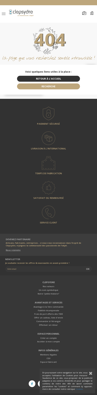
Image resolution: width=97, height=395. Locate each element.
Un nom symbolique (48, 290)
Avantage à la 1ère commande (49, 306)
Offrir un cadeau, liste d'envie (48, 317)
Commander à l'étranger (48, 321)
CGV (48, 358)
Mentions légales (48, 354)
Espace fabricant (48, 362)
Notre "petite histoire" (48, 293)
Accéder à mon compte (48, 341)
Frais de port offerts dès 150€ (48, 314)
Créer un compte (48, 338)
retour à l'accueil (48, 78)
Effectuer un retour (48, 325)
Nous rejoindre (13, 250)
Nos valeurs (48, 286)
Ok (88, 269)
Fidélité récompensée (48, 310)
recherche (48, 86)
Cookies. (79, 389)
